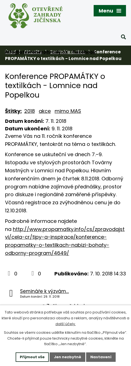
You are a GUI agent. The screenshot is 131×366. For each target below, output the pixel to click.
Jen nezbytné (67, 357)
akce (45, 111)
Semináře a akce (67, 52)
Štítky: (13, 111)
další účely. (65, 324)
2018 (29, 111)
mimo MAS (68, 111)
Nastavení (100, 357)
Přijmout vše (32, 357)
